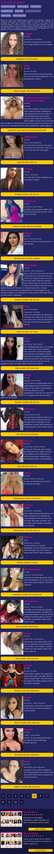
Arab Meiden (36, 6)
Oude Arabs (6, 15)
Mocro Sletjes (23, 6)
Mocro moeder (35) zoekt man (27, 723)
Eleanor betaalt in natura (27, 562)
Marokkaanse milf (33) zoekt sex (27, 530)
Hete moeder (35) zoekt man (27, 368)
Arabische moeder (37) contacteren (27, 594)
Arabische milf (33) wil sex (27, 59)
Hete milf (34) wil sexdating (27, 434)
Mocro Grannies (19, 15)
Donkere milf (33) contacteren (27, 691)
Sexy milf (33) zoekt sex (27, 466)
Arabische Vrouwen (33, 11)
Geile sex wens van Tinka (27, 332)
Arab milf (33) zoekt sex (27, 162)
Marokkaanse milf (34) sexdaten (27, 258)
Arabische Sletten (8, 6)
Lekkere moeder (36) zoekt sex (27, 787)
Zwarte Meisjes (40, 850)
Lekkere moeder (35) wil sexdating (27, 226)
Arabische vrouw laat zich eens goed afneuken (27, 130)
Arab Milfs (19, 11)
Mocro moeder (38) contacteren (27, 91)
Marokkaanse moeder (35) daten (27, 498)
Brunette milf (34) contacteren (27, 755)
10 (15, 802)
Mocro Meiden (40, 829)
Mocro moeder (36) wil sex (27, 627)
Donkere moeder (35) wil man (27, 194)
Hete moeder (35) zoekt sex (27, 659)
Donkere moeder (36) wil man (27, 300)
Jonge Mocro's (7, 11)
